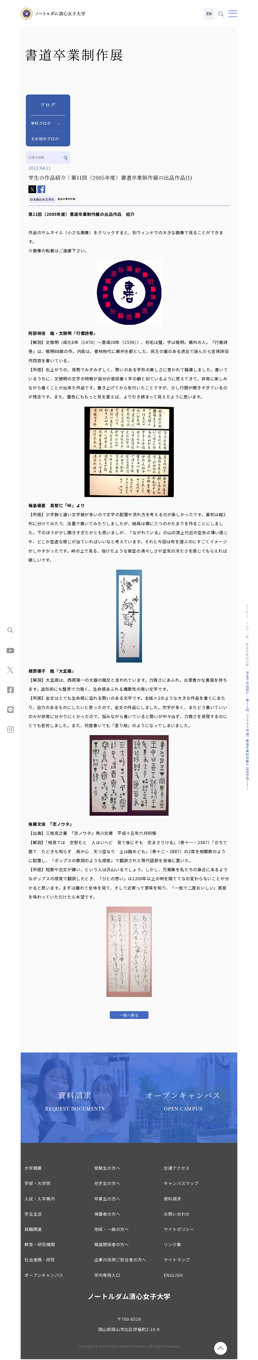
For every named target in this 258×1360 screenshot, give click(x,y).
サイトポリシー (179, 1230)
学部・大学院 (38, 1184)
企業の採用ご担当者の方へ (120, 1260)
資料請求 (172, 1199)
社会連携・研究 (40, 1260)
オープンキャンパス (44, 1276)
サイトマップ (177, 1260)
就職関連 (33, 1230)
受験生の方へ (107, 1169)
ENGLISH (173, 1276)
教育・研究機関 (40, 1245)
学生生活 (33, 1215)
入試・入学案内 (40, 1199)
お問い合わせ (177, 1215)
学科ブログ (41, 123)
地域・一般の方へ (111, 1230)
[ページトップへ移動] (220, 1348)
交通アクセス (177, 1169)
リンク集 (172, 1245)
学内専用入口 (107, 1276)
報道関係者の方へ (111, 1245)
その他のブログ (45, 138)
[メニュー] (232, 14)
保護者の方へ (107, 1215)
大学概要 (33, 1169)
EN (209, 13)
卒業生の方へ (107, 1199)
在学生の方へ (107, 1184)
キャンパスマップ (181, 1184)
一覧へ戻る (129, 1015)
